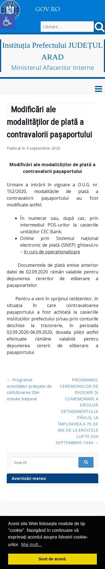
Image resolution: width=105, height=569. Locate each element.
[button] (7, 21)
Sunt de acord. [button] (53, 559)
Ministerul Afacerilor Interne (52, 67)
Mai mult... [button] (31, 544)
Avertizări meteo (29, 478)
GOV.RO (47, 9)
